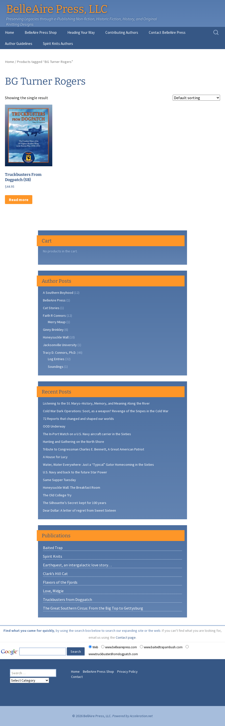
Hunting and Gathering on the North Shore (73, 441)
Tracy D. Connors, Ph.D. (59, 352)
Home (9, 32)
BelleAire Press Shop (41, 32)
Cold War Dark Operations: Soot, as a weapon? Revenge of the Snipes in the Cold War (106, 411)
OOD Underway (54, 426)
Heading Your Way (81, 32)
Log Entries (56, 359)
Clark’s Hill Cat (55, 573)
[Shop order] (196, 98)
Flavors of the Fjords (60, 582)
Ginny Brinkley (53, 329)
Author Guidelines (18, 43)
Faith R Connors (54, 315)
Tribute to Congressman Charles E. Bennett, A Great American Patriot (93, 449)
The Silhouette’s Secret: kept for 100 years (74, 503)
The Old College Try (57, 495)
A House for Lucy (55, 457)
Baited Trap (53, 547)
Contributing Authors (121, 32)
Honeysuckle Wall (56, 337)
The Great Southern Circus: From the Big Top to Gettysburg (93, 608)
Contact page (126, 637)
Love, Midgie (53, 590)
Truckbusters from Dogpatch (67, 599)
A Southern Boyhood (58, 292)
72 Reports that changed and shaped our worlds (78, 418)
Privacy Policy (127, 671)
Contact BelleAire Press (167, 32)
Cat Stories (51, 308)
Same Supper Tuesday (59, 480)
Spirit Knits (52, 556)
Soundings (55, 366)
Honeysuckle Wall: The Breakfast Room (71, 487)
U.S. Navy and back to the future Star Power (75, 472)
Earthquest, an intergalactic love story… (77, 564)
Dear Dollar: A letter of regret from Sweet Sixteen (79, 510)
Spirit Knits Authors (58, 43)
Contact (77, 676)
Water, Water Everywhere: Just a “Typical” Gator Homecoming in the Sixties (98, 464)
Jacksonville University (60, 345)
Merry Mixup (57, 322)
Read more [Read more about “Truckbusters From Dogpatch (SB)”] (18, 199)
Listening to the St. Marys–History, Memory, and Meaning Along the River (96, 403)
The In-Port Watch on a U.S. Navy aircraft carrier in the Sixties (87, 434)
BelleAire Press (54, 300)
